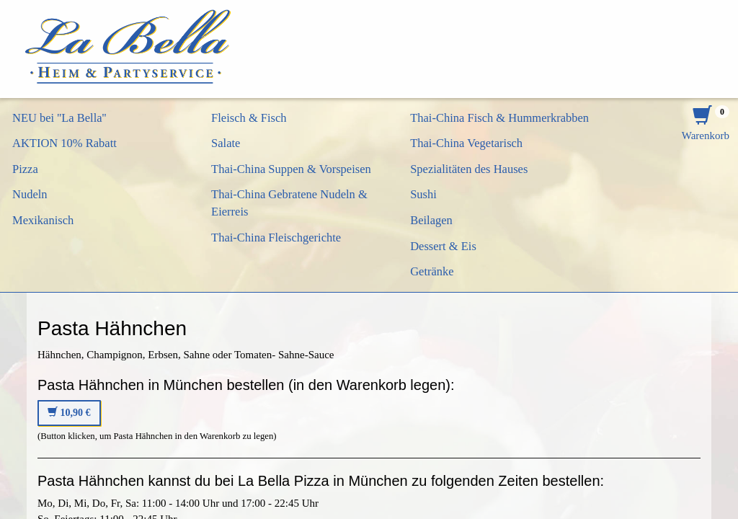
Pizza (25, 169)
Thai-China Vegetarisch (466, 143)
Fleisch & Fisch (249, 118)
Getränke (431, 271)
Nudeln (30, 194)
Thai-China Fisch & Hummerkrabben (499, 118)
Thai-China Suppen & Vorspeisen (291, 169)
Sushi (423, 194)
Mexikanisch (43, 220)
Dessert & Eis (443, 246)
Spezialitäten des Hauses (469, 169)
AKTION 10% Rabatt (64, 143)
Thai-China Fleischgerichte (276, 237)
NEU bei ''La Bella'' (59, 118)
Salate (225, 143)
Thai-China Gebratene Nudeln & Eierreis (289, 202)
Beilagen (431, 220)
